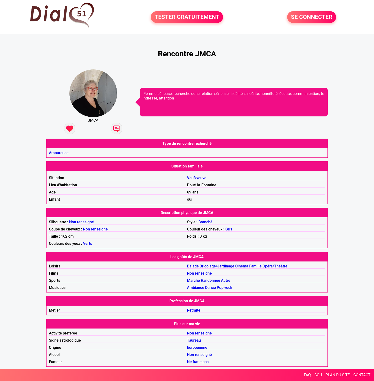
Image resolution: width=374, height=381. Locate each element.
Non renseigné (81, 222)
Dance (210, 287)
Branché (205, 222)
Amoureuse (58, 153)
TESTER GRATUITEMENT (187, 17)
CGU (318, 375)
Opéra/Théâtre (275, 266)
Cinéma (241, 266)
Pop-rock (224, 287)
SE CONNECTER (311, 17)
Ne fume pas (198, 362)
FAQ (307, 375)
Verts (87, 243)
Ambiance (195, 287)
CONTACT (361, 375)
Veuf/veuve (196, 178)
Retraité (193, 310)
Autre (225, 280)
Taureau (194, 340)
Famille (255, 266)
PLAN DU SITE (338, 375)
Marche (193, 280)
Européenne (197, 347)
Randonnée (210, 280)
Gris (228, 229)
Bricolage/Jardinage (217, 266)
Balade (193, 266)
